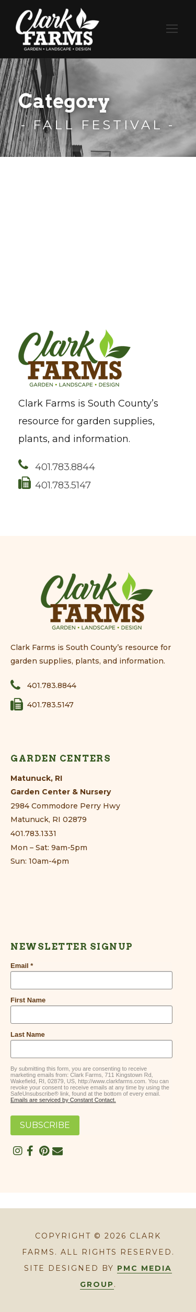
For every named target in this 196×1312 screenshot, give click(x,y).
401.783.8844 (56, 467)
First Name (27, 1000)
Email (19, 965)
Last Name (27, 1034)
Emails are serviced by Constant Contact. (63, 1100)
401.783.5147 (54, 485)
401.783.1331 (33, 833)
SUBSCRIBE (45, 1125)
